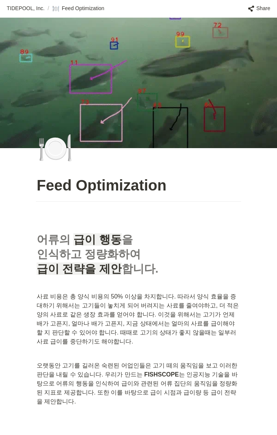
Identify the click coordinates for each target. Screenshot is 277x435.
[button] (25, 8)
